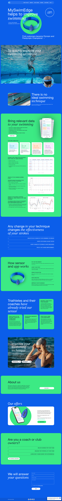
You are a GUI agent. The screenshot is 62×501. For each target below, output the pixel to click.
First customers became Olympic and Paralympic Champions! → (38, 37)
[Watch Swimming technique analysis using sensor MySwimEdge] (19, 99)
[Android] (28, 499)
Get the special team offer (14, 458)
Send (36, 488)
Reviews (41, 2)
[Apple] (30, 499)
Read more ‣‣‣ (46, 388)
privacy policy (40, 485)
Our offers (46, 2)
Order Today (12, 135)
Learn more (42, 421)
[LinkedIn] (32, 499)
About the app (26, 2)
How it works (36, 2)
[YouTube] (34, 499)
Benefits (31, 2)
